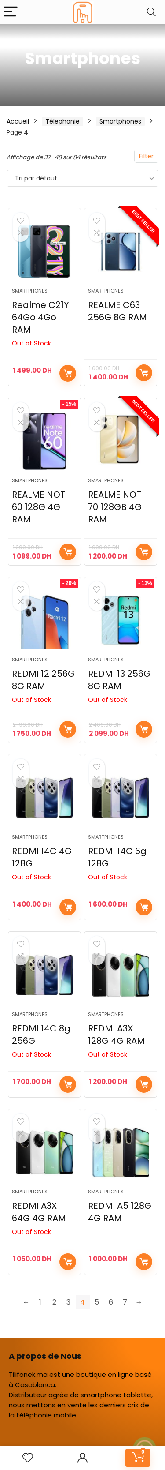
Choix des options (67, 373)
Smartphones (120, 121)
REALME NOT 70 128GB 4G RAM (115, 506)
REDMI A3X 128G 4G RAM (116, 1034)
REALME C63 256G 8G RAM (117, 311)
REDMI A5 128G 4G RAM (119, 1212)
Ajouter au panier (144, 373)
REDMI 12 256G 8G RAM (43, 680)
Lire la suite (67, 729)
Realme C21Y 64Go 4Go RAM (40, 317)
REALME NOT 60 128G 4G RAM (38, 506)
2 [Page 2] (54, 1302)
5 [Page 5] (97, 1302)
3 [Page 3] (68, 1302)
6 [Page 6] (111, 1302)
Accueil (18, 121)
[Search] (151, 12)
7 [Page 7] (125, 1302)
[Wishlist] (27, 1457)
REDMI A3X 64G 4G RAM (39, 1212)
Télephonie (62, 121)
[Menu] (10, 12)
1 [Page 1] (40, 1302)
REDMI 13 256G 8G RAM (119, 680)
